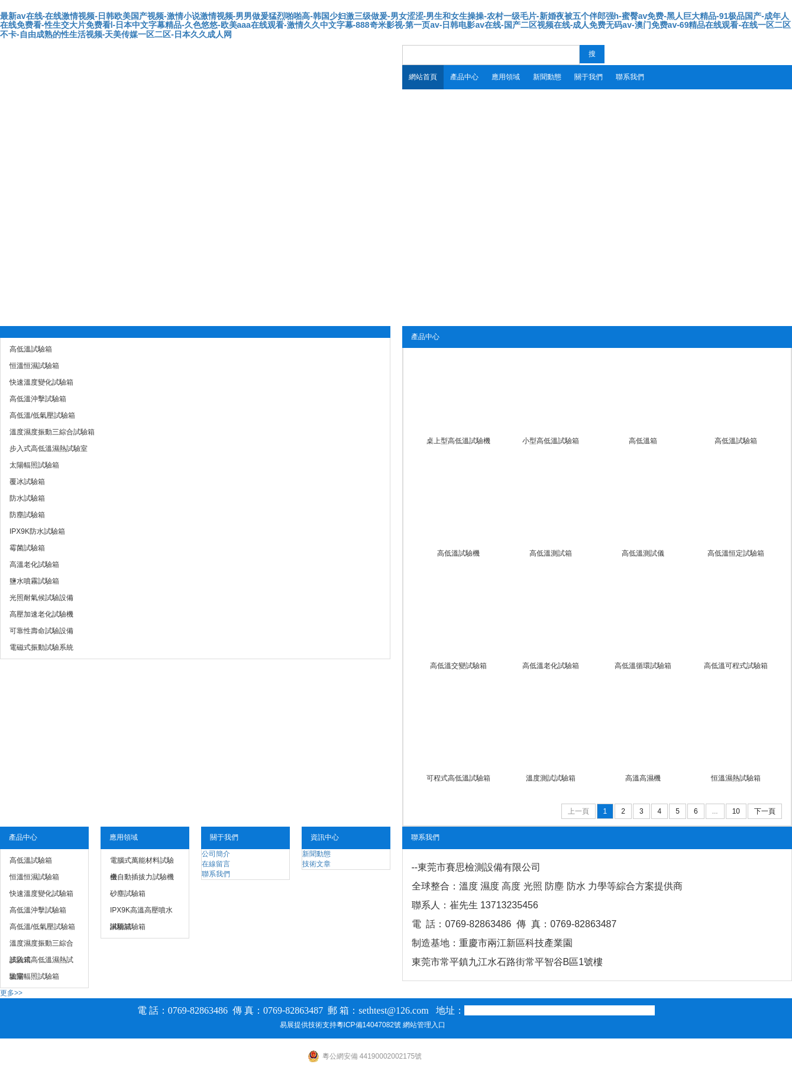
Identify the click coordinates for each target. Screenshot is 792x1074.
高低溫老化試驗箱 (550, 666)
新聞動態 (547, 77)
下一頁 (764, 811)
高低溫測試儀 (643, 553)
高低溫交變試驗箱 (458, 666)
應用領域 (506, 77)
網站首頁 (423, 77)
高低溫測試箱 (550, 553)
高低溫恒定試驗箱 (735, 553)
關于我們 (588, 77)
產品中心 (464, 77)
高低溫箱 (643, 441)
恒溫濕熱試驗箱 (736, 778)
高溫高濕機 (643, 778)
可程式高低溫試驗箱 (458, 778)
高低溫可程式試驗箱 (736, 666)
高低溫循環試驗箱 (643, 666)
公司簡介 (216, 854)
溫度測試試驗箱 (551, 778)
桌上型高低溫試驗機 (458, 441)
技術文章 (316, 864)
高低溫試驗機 (458, 553)
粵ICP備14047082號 (369, 1025)
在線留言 (216, 864)
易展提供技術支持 (308, 1025)
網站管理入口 (424, 1025)
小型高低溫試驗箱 (550, 441)
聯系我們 (630, 77)
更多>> (11, 993)
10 (736, 811)
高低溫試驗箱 (736, 441)
